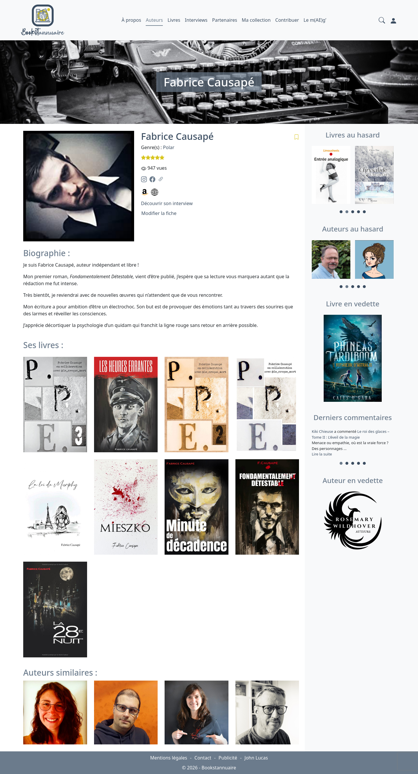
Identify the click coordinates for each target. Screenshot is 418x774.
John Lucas (256, 758)
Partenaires (224, 20)
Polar (168, 147)
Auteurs (154, 20)
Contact (202, 758)
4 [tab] (358, 211)
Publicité (228, 758)
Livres (173, 20)
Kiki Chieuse (323, 431)
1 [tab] (341, 211)
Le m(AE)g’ (315, 20)
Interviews (196, 20)
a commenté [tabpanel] (353, 443)
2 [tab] (346, 211)
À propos (131, 20)
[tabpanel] (331, 176)
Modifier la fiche (158, 213)
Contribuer (287, 20)
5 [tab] (364, 211)
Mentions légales (168, 758)
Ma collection (256, 20)
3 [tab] (352, 211)
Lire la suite (322, 454)
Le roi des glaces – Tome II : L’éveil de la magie (350, 434)
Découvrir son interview (167, 203)
